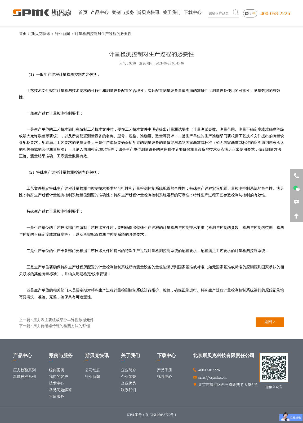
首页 (83, 12)
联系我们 (128, 390)
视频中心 (164, 377)
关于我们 (172, 12)
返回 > (269, 322)
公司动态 (92, 370)
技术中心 (56, 383)
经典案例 (56, 370)
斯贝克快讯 (148, 12)
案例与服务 (123, 12)
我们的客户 (58, 377)
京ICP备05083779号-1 (160, 415)
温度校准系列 (24, 377)
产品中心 (100, 12)
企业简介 (128, 370)
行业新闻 (62, 34)
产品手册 (164, 370)
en (247, 14)
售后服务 (56, 397)
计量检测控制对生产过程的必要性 (103, 34)
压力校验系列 (24, 370)
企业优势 (128, 383)
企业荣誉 (128, 377)
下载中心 (193, 12)
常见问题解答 (60, 390)
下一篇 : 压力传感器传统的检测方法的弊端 (54, 326)
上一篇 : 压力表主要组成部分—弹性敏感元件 (56, 320)
